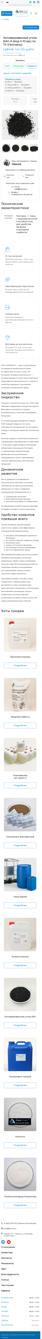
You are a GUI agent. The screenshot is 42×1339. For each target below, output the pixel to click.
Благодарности (10, 1274)
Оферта (5, 1290)
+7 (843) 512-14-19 (21, 195)
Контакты (6, 1258)
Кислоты (20, 1136)
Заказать (20, 60)
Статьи (5, 1280)
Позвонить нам (28, 176)
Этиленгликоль (20, 956)
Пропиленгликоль (20, 657)
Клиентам (7, 1252)
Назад (5, 19)
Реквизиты (7, 1263)
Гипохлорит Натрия (20, 1076)
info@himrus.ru (20, 189)
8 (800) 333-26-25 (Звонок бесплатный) (20, 1223)
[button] (35, 124)
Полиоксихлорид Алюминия (20, 1196)
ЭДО (3, 1269)
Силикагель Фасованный (20, 837)
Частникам (7, 1285)
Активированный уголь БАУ (20, 1016)
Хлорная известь (20, 717)
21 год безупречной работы (20, 5)
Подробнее (20, 665)
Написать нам (9, 176)
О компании (8, 1247)
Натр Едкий (20, 897)
